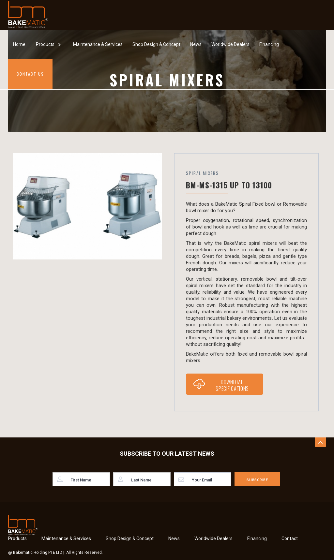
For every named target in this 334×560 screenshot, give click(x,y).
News (196, 44)
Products (17, 538)
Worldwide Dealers (230, 44)
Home (19, 44)
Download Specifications (232, 385)
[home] (28, 14)
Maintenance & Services (98, 44)
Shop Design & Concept (156, 44)
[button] (49, 44)
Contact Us (30, 74)
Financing (269, 44)
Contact (289, 538)
